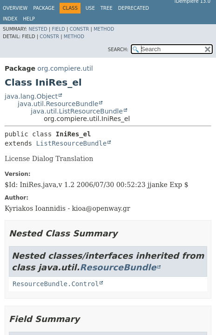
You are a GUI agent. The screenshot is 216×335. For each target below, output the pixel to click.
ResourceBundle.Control (56, 284)
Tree (107, 8)
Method (104, 29)
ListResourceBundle (71, 143)
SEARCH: (118, 49)
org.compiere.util (65, 68)
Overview (15, 8)
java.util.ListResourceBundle (77, 111)
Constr (79, 29)
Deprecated (133, 8)
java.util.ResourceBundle (58, 103)
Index (10, 18)
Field (58, 29)
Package (43, 8)
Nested (37, 29)
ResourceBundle (118, 267)
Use (90, 8)
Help (28, 18)
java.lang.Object (31, 96)
